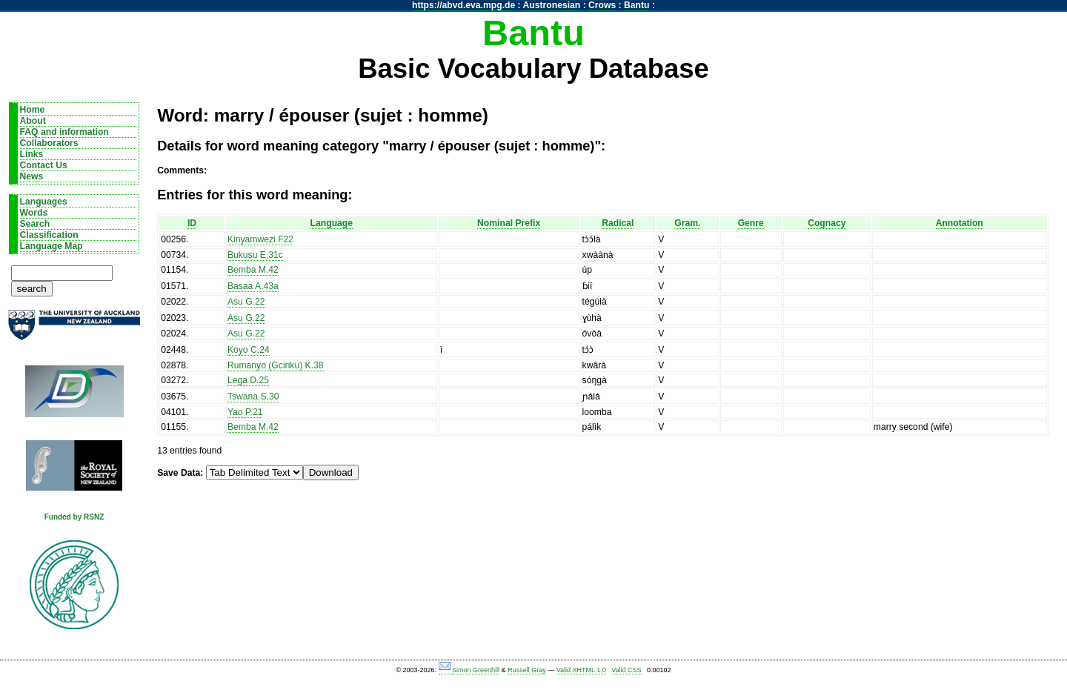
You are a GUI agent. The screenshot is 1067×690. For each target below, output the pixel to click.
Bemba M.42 (253, 270)
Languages (43, 201)
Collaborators (49, 143)
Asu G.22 (246, 301)
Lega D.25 (248, 380)
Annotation (959, 223)
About (33, 121)
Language (331, 223)
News (32, 176)
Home (32, 110)
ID (191, 223)
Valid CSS (626, 670)
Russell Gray (527, 670)
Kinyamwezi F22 (260, 239)
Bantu (636, 5)
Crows (602, 5)
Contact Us (43, 165)
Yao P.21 (245, 412)
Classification (49, 235)
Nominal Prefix (508, 223)
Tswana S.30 (253, 396)
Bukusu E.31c (255, 255)
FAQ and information (64, 132)
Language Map (51, 246)
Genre (751, 223)
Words (34, 213)
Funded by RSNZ (74, 517)
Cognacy (826, 223)
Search (35, 224)
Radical (618, 223)
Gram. (687, 223)
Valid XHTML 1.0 (581, 670)
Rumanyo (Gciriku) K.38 (275, 365)
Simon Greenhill (475, 670)
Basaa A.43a (253, 286)
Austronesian (552, 5)
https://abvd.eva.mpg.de (463, 5)
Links (32, 154)
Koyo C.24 (248, 350)
